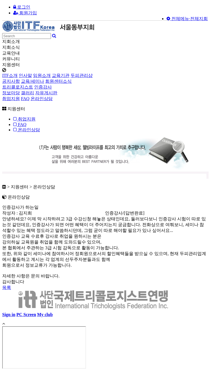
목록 (6, 287)
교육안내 (11, 53)
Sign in (8, 314)
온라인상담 (42, 98)
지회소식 (11, 47)
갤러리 (27, 92)
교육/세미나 (32, 81)
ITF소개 (10, 75)
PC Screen (26, 314)
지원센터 (11, 64)
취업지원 (11, 98)
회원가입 (25, 12)
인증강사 (43, 87)
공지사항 (11, 81)
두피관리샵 (82, 75)
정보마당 (11, 92)
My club (45, 314)
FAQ (25, 98)
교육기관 (60, 75)
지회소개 (11, 41)
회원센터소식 (58, 81)
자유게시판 (46, 92)
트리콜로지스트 (17, 87)
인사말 (25, 75)
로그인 (21, 7)
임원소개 (42, 75)
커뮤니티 (11, 59)
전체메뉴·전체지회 (187, 18)
